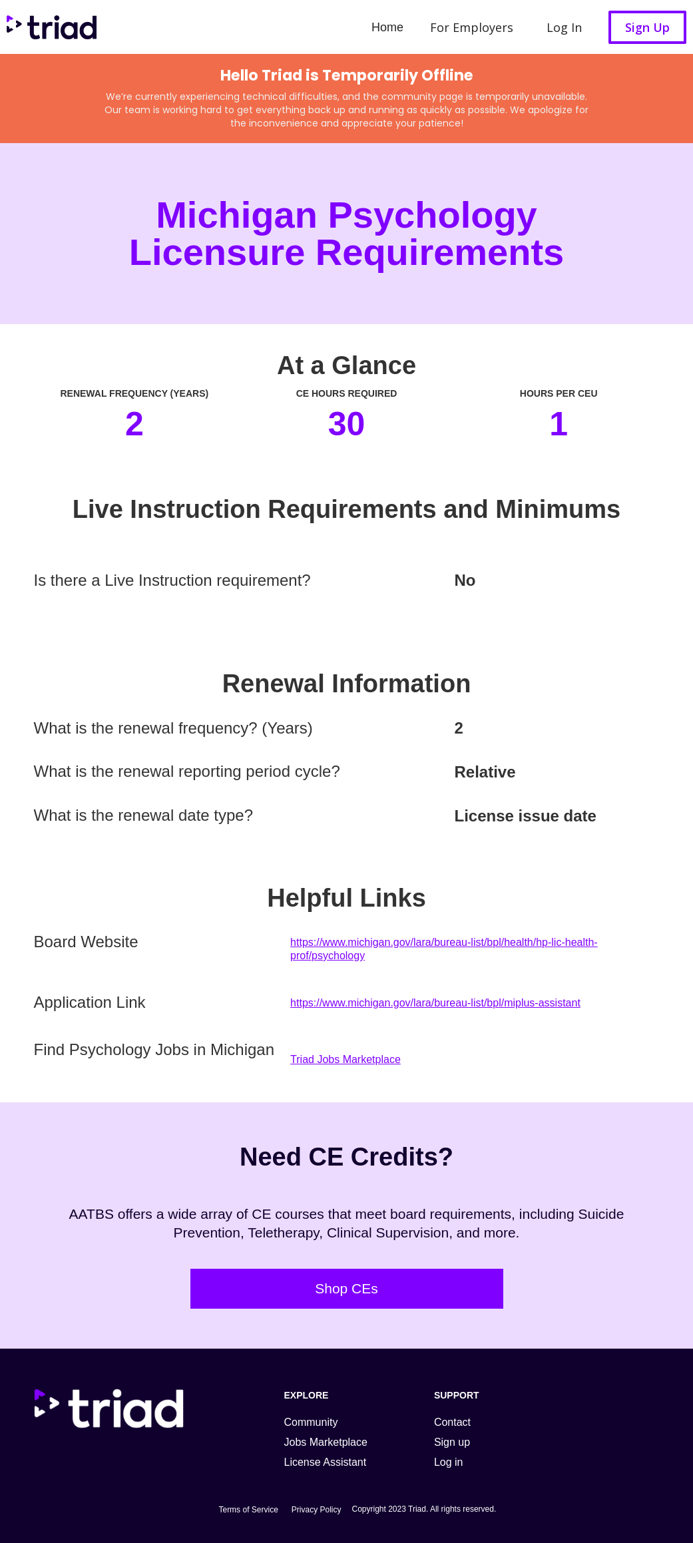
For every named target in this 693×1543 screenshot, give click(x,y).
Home (387, 27)
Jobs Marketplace (325, 1442)
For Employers (471, 27)
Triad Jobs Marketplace (345, 1059)
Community (311, 1422)
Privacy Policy (317, 1509)
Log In (564, 27)
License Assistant (325, 1462)
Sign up (452, 1442)
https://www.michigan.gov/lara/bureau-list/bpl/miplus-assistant (435, 1002)
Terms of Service (248, 1509)
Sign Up (647, 27)
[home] (48, 27)
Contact (452, 1422)
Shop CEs (346, 1288)
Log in (448, 1462)
